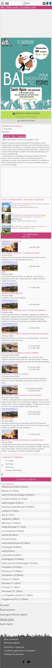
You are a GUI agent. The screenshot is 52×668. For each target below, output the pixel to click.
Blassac (5, 490)
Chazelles (6, 567)
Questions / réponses (14, 647)
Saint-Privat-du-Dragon (13, 494)
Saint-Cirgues (8, 502)
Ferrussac (7, 591)
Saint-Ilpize (9, 464)
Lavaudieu (7, 555)
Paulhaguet (7, 559)
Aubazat (6, 518)
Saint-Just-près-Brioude (13, 506)
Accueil (4, 605)
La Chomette (8, 530)
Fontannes (7, 575)
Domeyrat (7, 571)
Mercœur (6, 522)
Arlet (4, 551)
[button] (26, 115)
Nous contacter (11, 639)
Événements (7, 610)
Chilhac (5, 510)
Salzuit (5, 534)
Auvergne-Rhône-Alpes (13, 470)
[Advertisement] (26, 23)
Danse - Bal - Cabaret (14, 136)
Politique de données (14, 654)
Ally (3, 514)
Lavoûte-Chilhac (10, 498)
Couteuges (7, 547)
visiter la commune (26, 479)
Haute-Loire (9, 467)
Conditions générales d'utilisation (19, 650)
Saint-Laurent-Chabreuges (15, 563)
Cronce (5, 587)
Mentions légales (12, 642)
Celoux (5, 579)
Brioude (6, 583)
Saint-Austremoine (11, 543)
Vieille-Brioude (9, 526)
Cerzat (5, 538)
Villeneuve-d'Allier (11, 486)
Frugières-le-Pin (10, 599)
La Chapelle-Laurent (12, 595)
